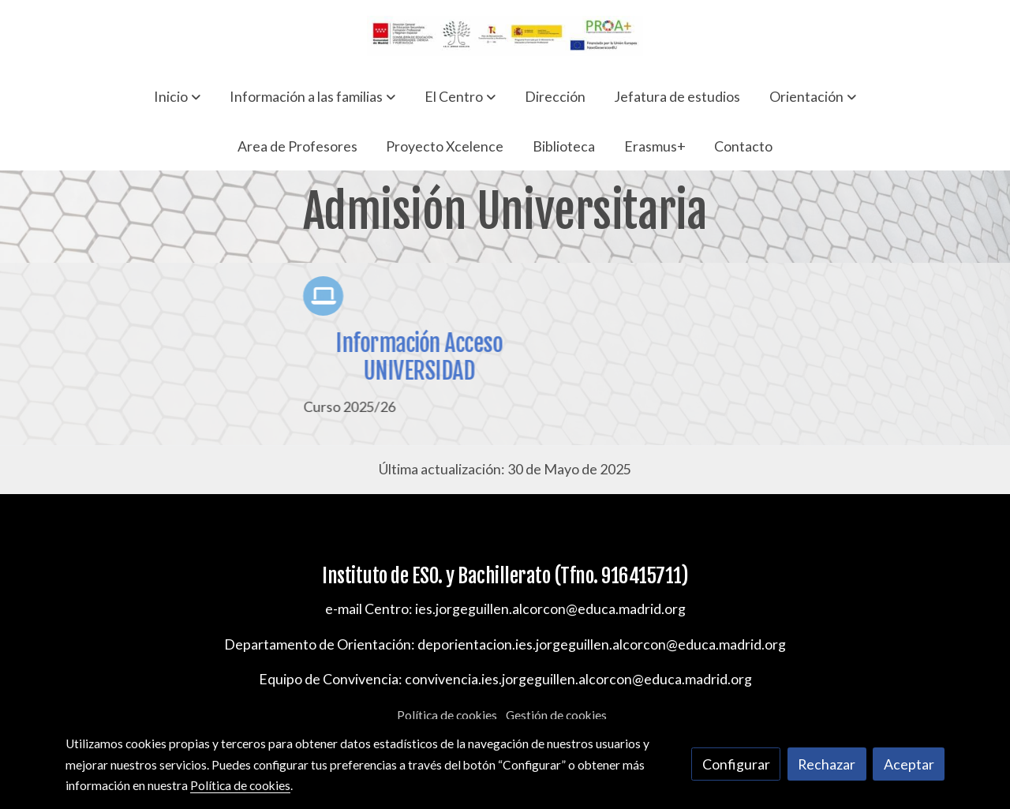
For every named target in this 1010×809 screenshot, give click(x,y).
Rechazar (826, 764)
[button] (177, 96)
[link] (505, 36)
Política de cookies (447, 715)
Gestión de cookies (556, 715)
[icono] (334, 296)
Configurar (736, 764)
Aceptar (909, 764)
